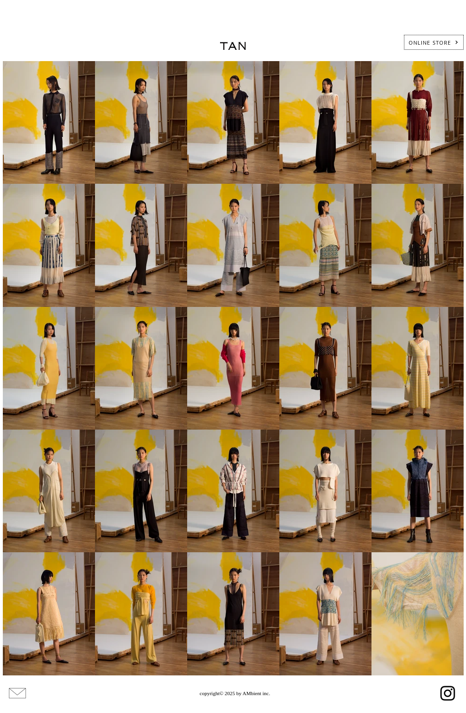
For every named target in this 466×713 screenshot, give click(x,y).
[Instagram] (448, 693)
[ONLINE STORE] (434, 42)
